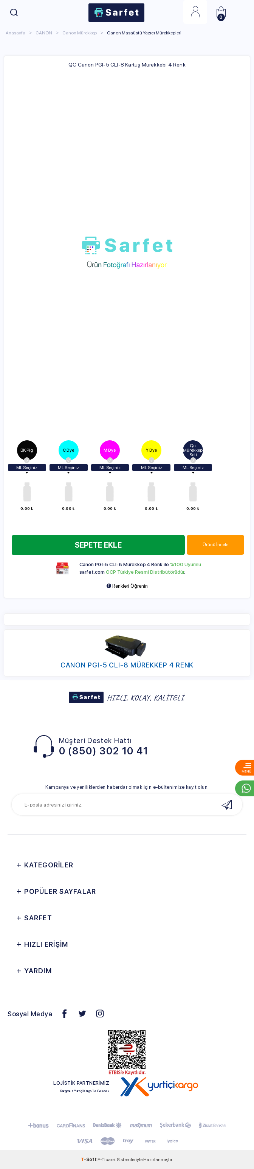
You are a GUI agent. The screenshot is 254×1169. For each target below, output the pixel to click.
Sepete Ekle (98, 545)
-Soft (89, 1159)
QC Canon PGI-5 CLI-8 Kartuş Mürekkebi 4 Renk (127, 65)
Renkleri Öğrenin (127, 586)
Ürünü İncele (215, 544)
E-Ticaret (107, 1159)
